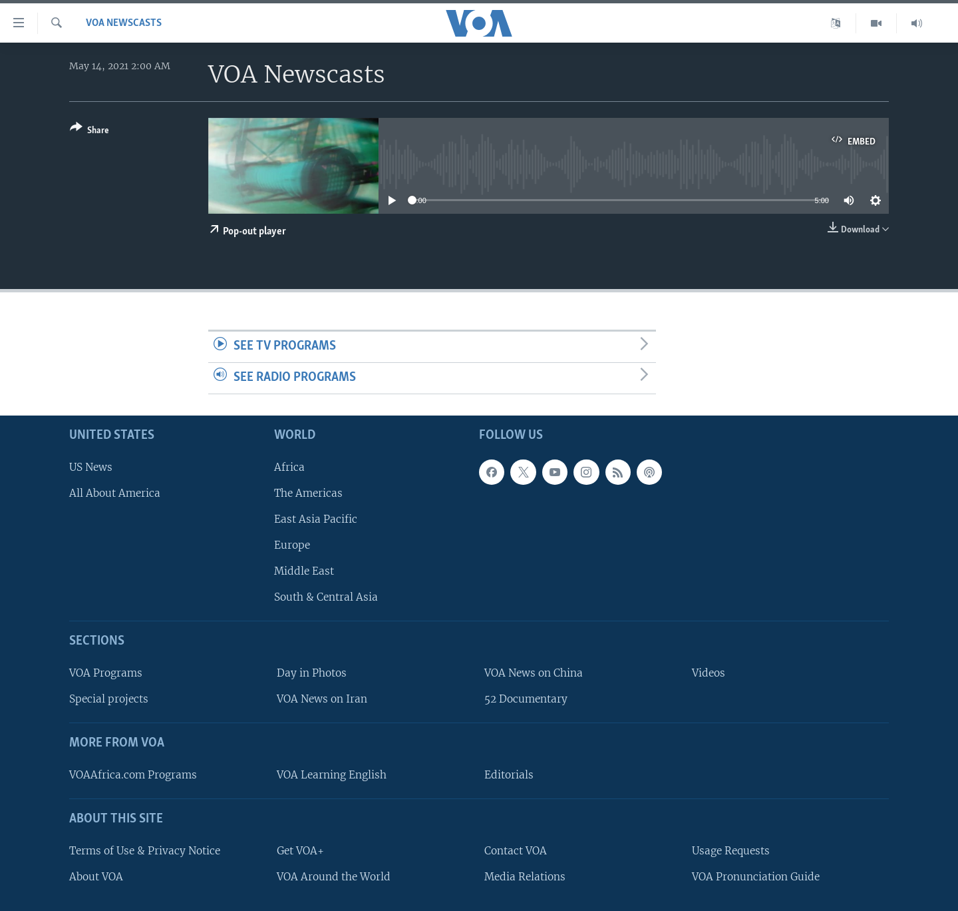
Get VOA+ (300, 850)
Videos (708, 673)
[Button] (89, 131)
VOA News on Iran (322, 699)
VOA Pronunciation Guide (756, 876)
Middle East (304, 571)
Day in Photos (312, 673)
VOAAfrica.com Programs (133, 774)
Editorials (509, 774)
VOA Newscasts (124, 23)
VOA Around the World (334, 876)
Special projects (108, 699)
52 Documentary (525, 699)
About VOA (96, 876)
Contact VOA (515, 850)
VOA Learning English (332, 774)
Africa (289, 466)
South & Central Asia (326, 597)
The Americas (308, 492)
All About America (114, 492)
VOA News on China (533, 673)
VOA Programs (105, 673)
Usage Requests (731, 850)
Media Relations (524, 876)
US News (90, 466)
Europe (292, 545)
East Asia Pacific (315, 519)
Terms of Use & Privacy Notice (144, 850)
